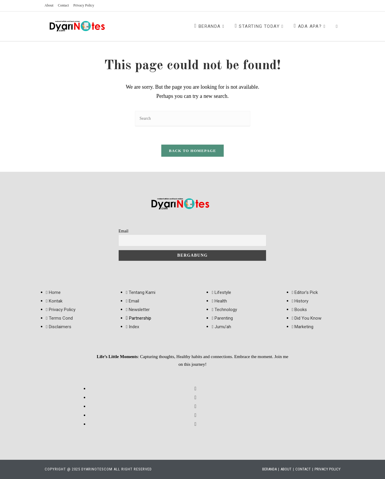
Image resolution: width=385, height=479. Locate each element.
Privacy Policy (83, 5)
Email (123, 231)
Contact (63, 5)
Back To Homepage (192, 150)
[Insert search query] (192, 119)
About (49, 5)
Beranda (269, 469)
